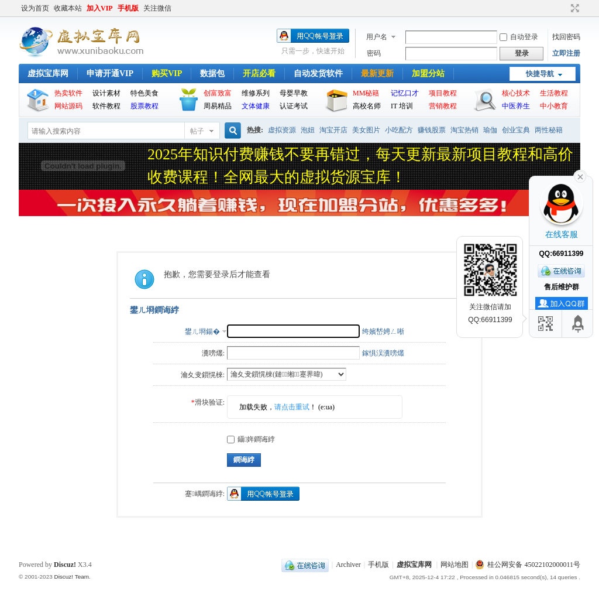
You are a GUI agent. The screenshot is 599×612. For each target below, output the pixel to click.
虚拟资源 (282, 130)
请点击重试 (291, 407)
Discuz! (65, 564)
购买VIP (167, 73)
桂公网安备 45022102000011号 (528, 564)
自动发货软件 (318, 73)
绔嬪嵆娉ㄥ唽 (383, 331)
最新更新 (377, 73)
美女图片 (366, 130)
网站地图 (454, 564)
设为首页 (35, 8)
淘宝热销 (464, 130)
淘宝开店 (333, 130)
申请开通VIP (110, 73)
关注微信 (157, 8)
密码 (374, 53)
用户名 (376, 37)
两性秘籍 (549, 130)
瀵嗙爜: (213, 353)
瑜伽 (490, 130)
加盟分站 (428, 73)
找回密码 (566, 37)
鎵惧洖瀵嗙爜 (383, 353)
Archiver (348, 564)
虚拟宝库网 (47, 73)
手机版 (128, 8)
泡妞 (308, 130)
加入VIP (100, 8)
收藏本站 (68, 8)
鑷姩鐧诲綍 (251, 439)
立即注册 (566, 53)
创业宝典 (516, 130)
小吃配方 (399, 130)
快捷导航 (540, 74)
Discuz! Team (71, 576)
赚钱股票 (432, 130)
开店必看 (259, 73)
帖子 (197, 131)
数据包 (212, 73)
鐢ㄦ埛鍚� (202, 331)
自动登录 (519, 37)
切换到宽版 (573, 8)
